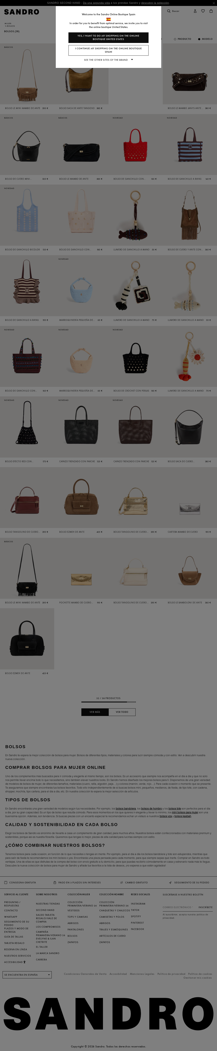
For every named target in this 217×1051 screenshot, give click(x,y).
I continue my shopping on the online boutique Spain (108, 50)
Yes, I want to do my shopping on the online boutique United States (108, 37)
